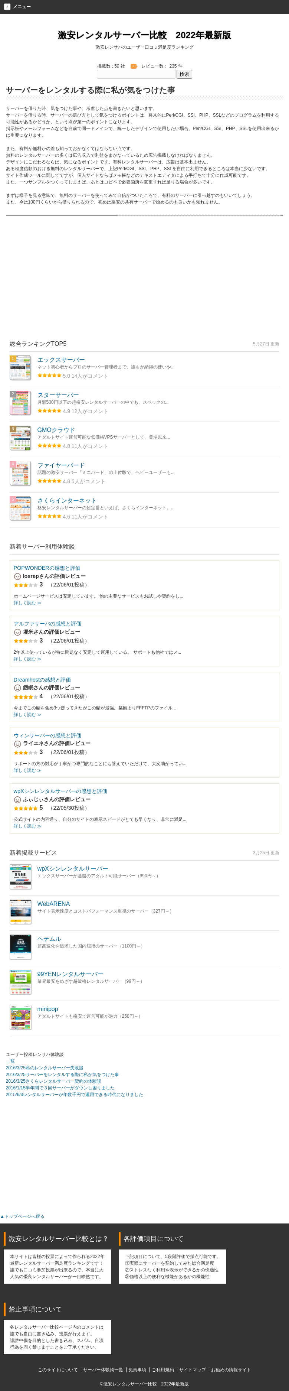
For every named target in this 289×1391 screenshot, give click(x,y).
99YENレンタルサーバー (70, 974)
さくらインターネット (67, 500)
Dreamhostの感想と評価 (42, 680)
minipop (47, 1009)
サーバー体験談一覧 (103, 1369)
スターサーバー (58, 395)
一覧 (10, 1061)
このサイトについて (58, 1369)
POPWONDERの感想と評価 (47, 568)
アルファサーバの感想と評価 (47, 624)
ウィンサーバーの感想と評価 (47, 735)
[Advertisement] (144, 285)
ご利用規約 (163, 1369)
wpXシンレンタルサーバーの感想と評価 (60, 791)
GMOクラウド (56, 430)
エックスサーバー (61, 360)
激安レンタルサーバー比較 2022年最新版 (144, 35)
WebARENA (53, 904)
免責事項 (137, 1369)
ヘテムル (49, 939)
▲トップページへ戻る (22, 1216)
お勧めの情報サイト (231, 1369)
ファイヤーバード (61, 465)
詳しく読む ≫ (28, 602)
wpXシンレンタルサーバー (72, 868)
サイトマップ (192, 1369)
